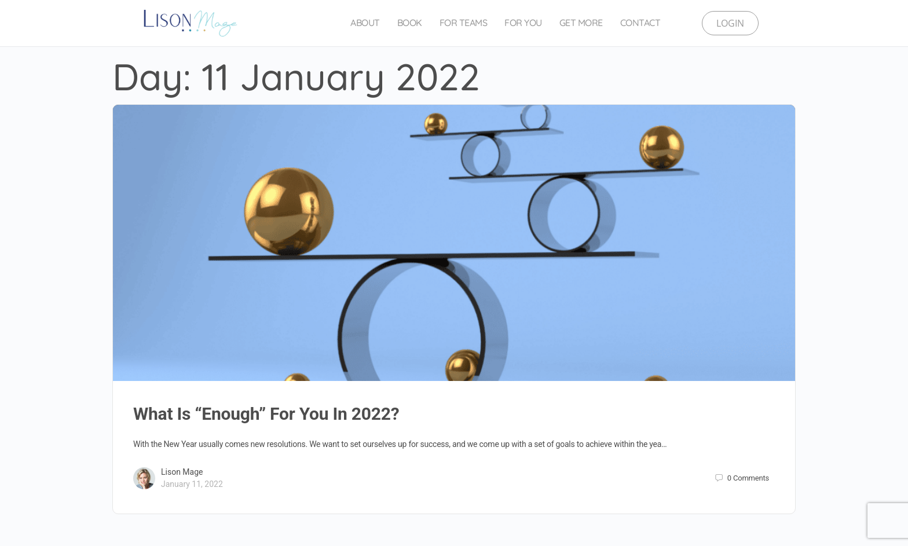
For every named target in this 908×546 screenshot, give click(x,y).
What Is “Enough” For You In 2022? (266, 414)
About (365, 22)
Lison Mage (182, 472)
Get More (581, 22)
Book (409, 22)
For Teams (464, 22)
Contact (640, 22)
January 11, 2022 (192, 484)
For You (523, 22)
